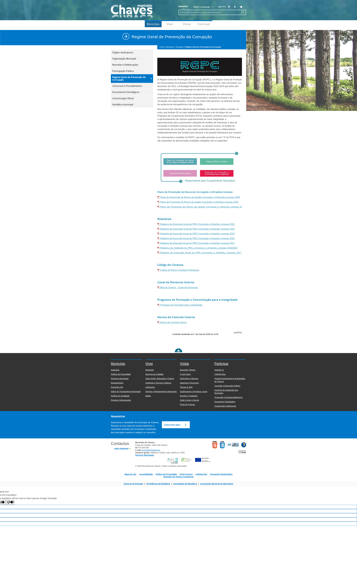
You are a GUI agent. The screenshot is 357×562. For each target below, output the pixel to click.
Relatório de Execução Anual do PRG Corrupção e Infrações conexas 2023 (197, 234)
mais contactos (121, 448)
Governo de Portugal (133, 484)
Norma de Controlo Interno (173, 322)
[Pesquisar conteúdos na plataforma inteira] (242, 12)
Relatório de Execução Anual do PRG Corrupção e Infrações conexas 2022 (197, 238)
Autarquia (180, 47)
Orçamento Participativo (221, 474)
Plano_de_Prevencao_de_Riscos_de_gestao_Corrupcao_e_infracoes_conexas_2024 (202, 207)
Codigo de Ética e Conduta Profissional (179, 270)
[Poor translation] (10, 502)
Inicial (162, 47)
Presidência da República (158, 484)
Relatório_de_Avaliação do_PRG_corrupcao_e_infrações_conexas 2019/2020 (198, 248)
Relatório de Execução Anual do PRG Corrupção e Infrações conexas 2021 (197, 243)
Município (153, 24)
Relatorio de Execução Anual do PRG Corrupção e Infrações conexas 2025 (197, 224)
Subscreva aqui (172, 424)
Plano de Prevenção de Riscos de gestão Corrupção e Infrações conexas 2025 (199, 202)
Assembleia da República (185, 484)
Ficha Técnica (186, 474)
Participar (204, 24)
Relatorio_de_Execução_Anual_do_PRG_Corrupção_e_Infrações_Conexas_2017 (200, 252)
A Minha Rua (201, 474)
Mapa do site (130, 474)
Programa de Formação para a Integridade (181, 305)
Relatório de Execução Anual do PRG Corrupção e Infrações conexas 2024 (197, 229)
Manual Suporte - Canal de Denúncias (179, 287)
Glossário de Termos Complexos (178, 477)
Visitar (187, 24)
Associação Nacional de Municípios (216, 484)
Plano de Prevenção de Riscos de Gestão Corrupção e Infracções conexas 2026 (200, 197)
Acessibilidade (146, 474)
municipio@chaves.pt (150, 450)
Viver (170, 24)
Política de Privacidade (166, 474)
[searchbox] (208, 12)
